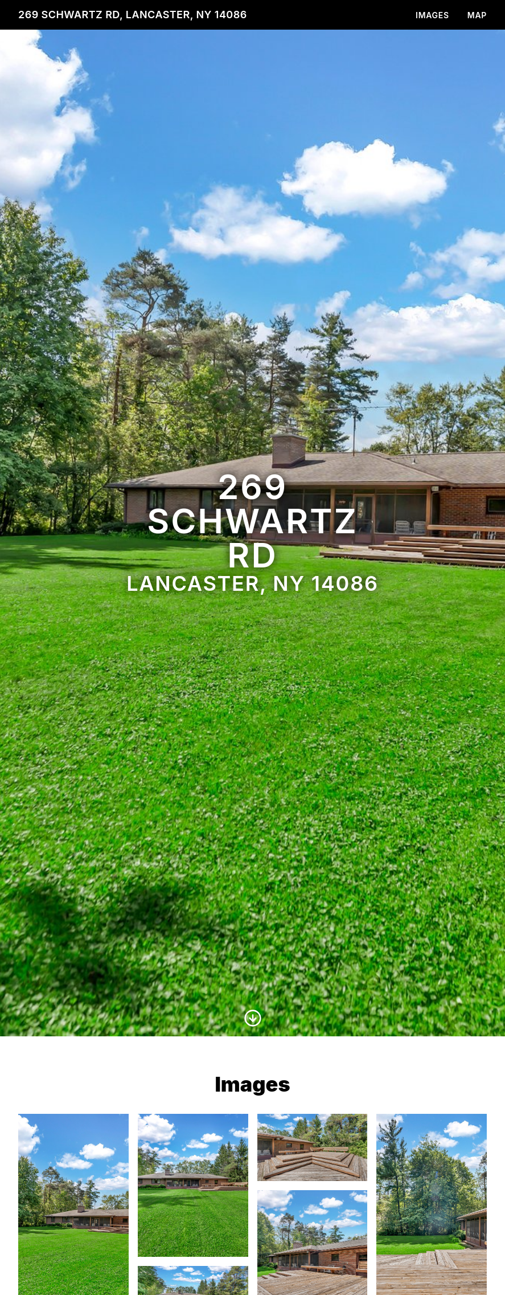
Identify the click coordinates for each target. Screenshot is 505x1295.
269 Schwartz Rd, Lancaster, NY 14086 (132, 15)
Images (432, 15)
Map (477, 15)
